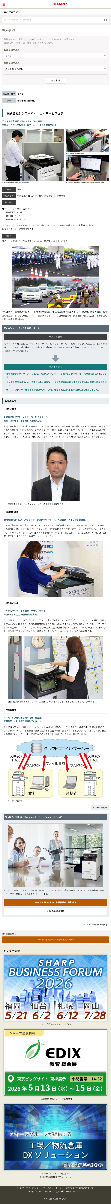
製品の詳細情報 (56, 911)
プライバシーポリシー (53, 1187)
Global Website (73, 1191)
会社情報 (19, 1187)
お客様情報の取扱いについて (79, 1187)
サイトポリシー (33, 1187)
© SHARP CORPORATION (55, 1199)
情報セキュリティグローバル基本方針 (46, 1191)
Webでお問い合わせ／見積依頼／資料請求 (55, 939)
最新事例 (55, 80)
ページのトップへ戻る (96, 924)
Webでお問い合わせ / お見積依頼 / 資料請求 (55, 902)
